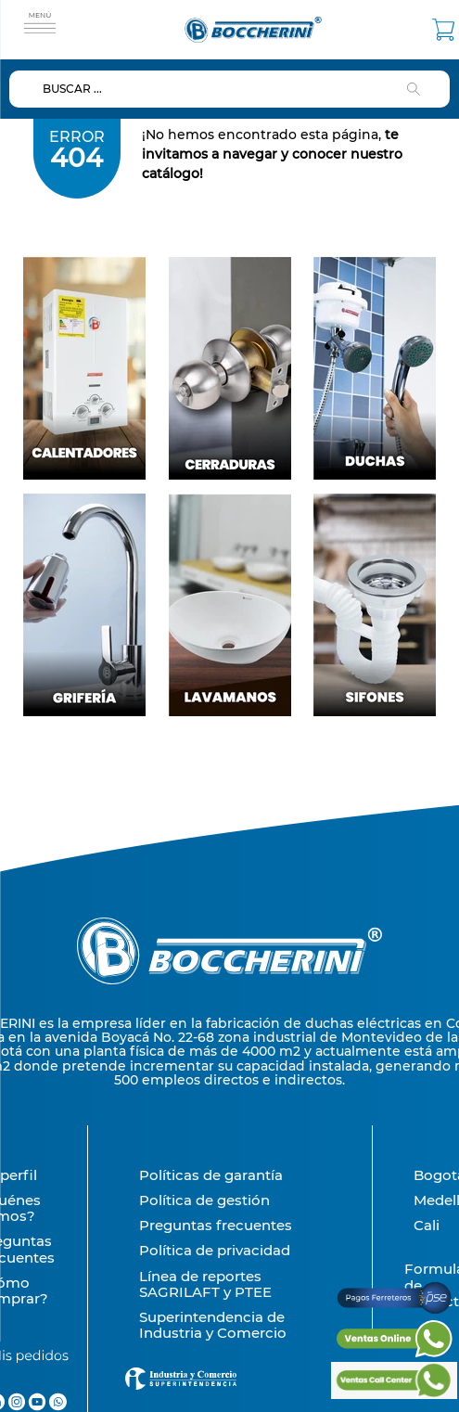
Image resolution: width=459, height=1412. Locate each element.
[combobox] (229, 89)
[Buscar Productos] (417, 89)
